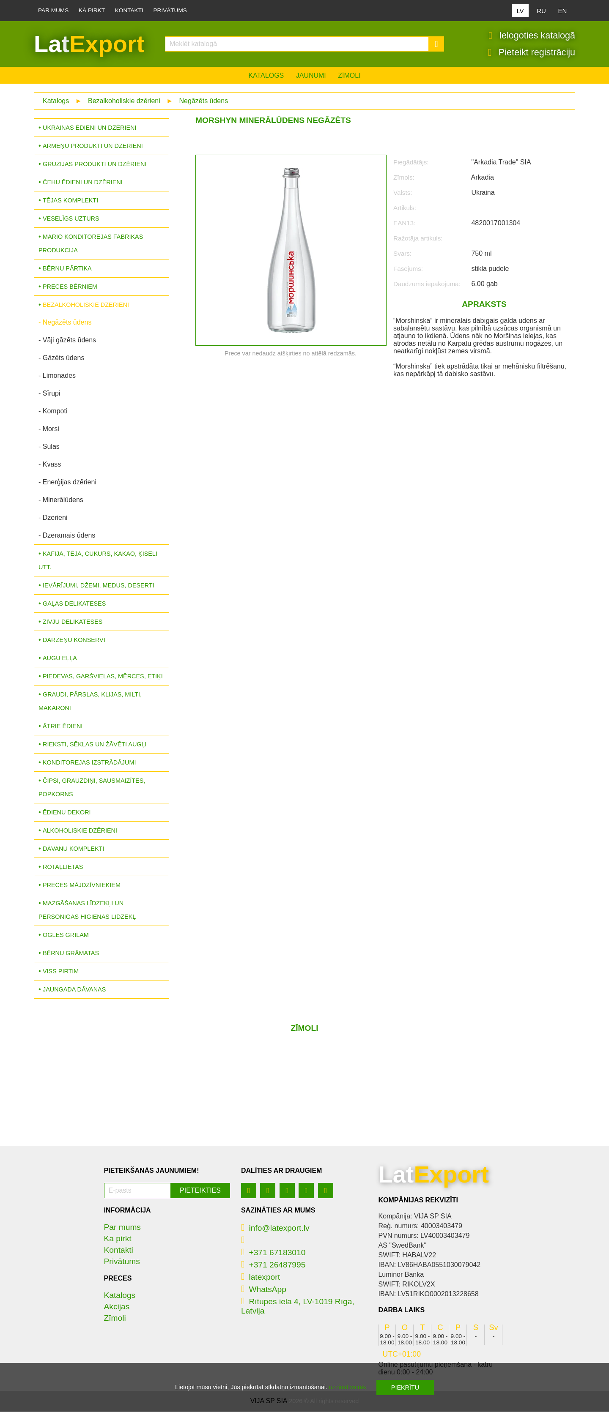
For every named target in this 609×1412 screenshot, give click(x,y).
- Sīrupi (49, 394)
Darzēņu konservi (74, 640)
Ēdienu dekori (67, 813)
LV (520, 10)
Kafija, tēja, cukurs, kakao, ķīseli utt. (97, 561)
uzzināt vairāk (347, 1387)
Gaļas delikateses (74, 604)
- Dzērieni (52, 518)
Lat (89, 44)
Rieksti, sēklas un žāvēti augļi (95, 745)
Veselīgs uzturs (71, 219)
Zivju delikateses (72, 622)
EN (562, 10)
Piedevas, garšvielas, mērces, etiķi (103, 677)
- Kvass (49, 465)
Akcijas (117, 1307)
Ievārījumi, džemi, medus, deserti (98, 586)
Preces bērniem (70, 287)
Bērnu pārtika (67, 269)
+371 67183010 (273, 1253)
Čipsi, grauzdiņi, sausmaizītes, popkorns (91, 788)
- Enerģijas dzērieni (67, 482)
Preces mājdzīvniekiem (82, 885)
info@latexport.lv (275, 1228)
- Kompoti (52, 411)
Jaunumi (311, 76)
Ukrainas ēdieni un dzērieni (90, 128)
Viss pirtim (61, 972)
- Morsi (48, 429)
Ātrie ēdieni (62, 727)
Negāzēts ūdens (203, 101)
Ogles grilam (66, 935)
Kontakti (129, 10)
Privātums (170, 10)
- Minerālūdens (60, 500)
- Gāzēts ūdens (61, 358)
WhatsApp (263, 1290)
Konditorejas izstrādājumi (89, 763)
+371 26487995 (273, 1265)
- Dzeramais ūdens (66, 536)
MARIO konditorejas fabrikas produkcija (90, 244)
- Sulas (49, 447)
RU (541, 10)
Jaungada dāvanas (74, 990)
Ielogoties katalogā (531, 35)
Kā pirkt (92, 10)
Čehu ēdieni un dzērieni (83, 183)
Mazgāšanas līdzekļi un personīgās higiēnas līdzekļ (87, 911)
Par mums (53, 10)
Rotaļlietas (63, 867)
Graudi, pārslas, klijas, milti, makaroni (90, 702)
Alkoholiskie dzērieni (80, 831)
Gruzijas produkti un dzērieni (94, 164)
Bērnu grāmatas (71, 953)
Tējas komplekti (70, 201)
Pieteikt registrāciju (531, 52)
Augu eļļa (60, 658)
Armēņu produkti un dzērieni (93, 146)
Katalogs (266, 76)
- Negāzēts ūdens (64, 323)
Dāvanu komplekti (73, 849)
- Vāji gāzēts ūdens (67, 340)
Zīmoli (349, 76)
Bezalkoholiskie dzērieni (124, 101)
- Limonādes (57, 376)
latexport (260, 1277)
